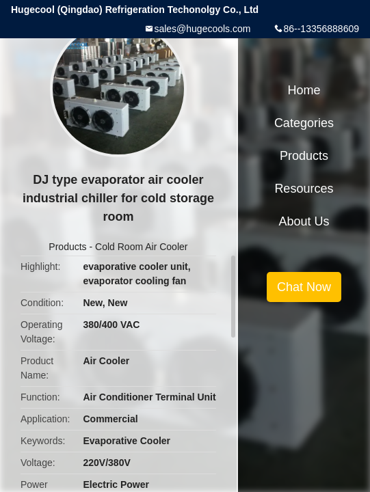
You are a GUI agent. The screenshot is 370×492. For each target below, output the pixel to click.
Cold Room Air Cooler (141, 246)
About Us (303, 221)
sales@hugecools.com (202, 28)
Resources (303, 188)
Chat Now (304, 287)
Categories (304, 123)
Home (303, 90)
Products (67, 246)
